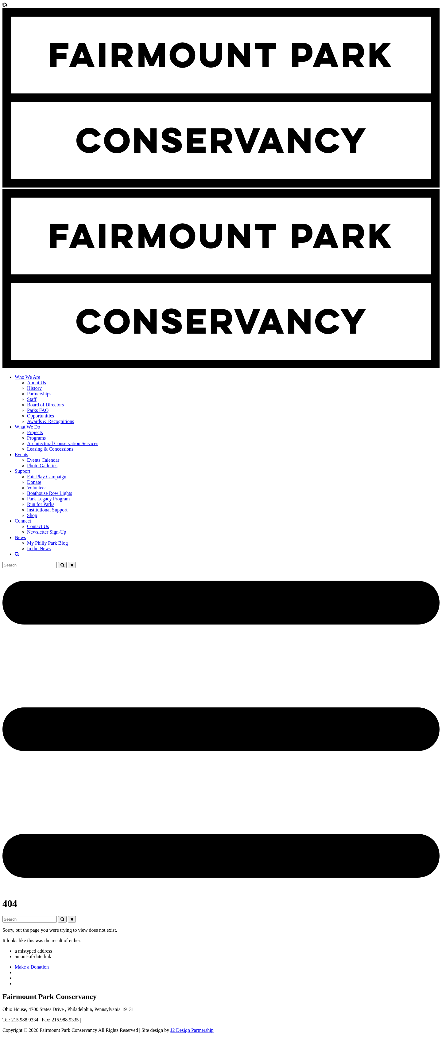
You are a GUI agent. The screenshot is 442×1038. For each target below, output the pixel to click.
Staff (32, 399)
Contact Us (38, 526)
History (34, 388)
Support (22, 471)
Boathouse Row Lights (49, 493)
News (20, 537)
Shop (32, 515)
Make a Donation (32, 966)
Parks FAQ (37, 410)
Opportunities (40, 415)
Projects (35, 432)
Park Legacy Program (48, 498)
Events (21, 454)
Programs (36, 438)
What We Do (27, 426)
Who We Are (27, 377)
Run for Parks (40, 504)
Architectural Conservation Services (62, 443)
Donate (34, 482)
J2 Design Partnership (191, 1030)
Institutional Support (47, 509)
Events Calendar (43, 460)
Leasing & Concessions (50, 449)
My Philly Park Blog (47, 543)
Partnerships (39, 393)
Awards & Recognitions (50, 421)
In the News (39, 548)
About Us (36, 382)
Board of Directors (45, 404)
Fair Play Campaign (46, 476)
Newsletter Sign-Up (46, 532)
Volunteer (36, 487)
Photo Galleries (42, 465)
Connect (23, 520)
